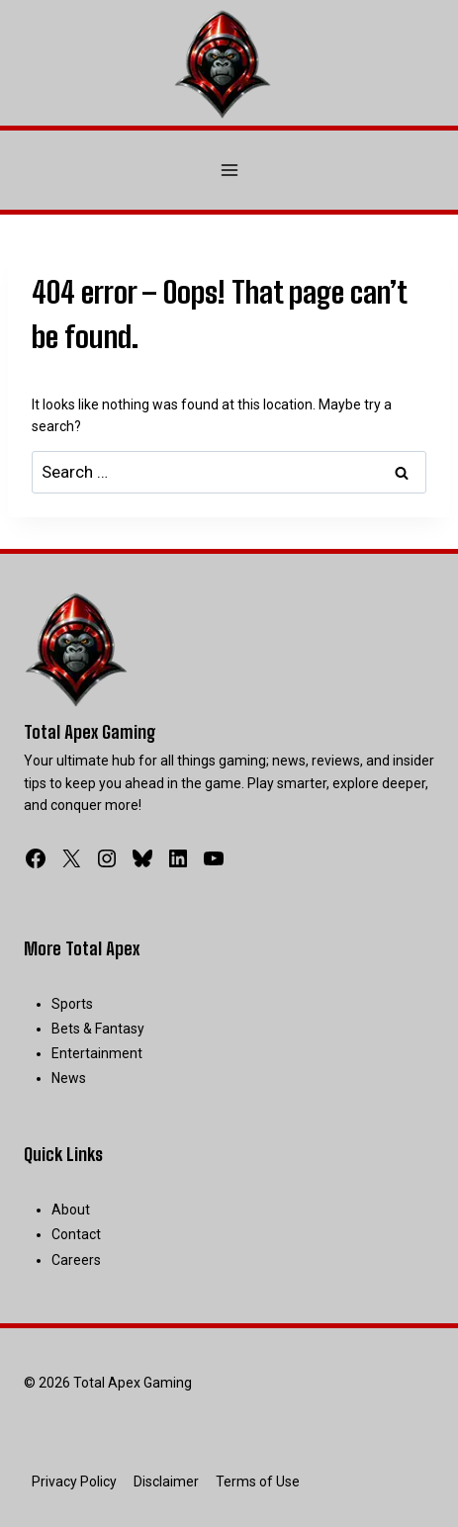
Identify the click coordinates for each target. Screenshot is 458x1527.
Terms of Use (258, 1481)
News (68, 1078)
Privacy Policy (74, 1481)
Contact (76, 1234)
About (70, 1209)
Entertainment (96, 1053)
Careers (76, 1260)
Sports (72, 1004)
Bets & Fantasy (97, 1028)
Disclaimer (166, 1481)
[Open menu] (229, 169)
